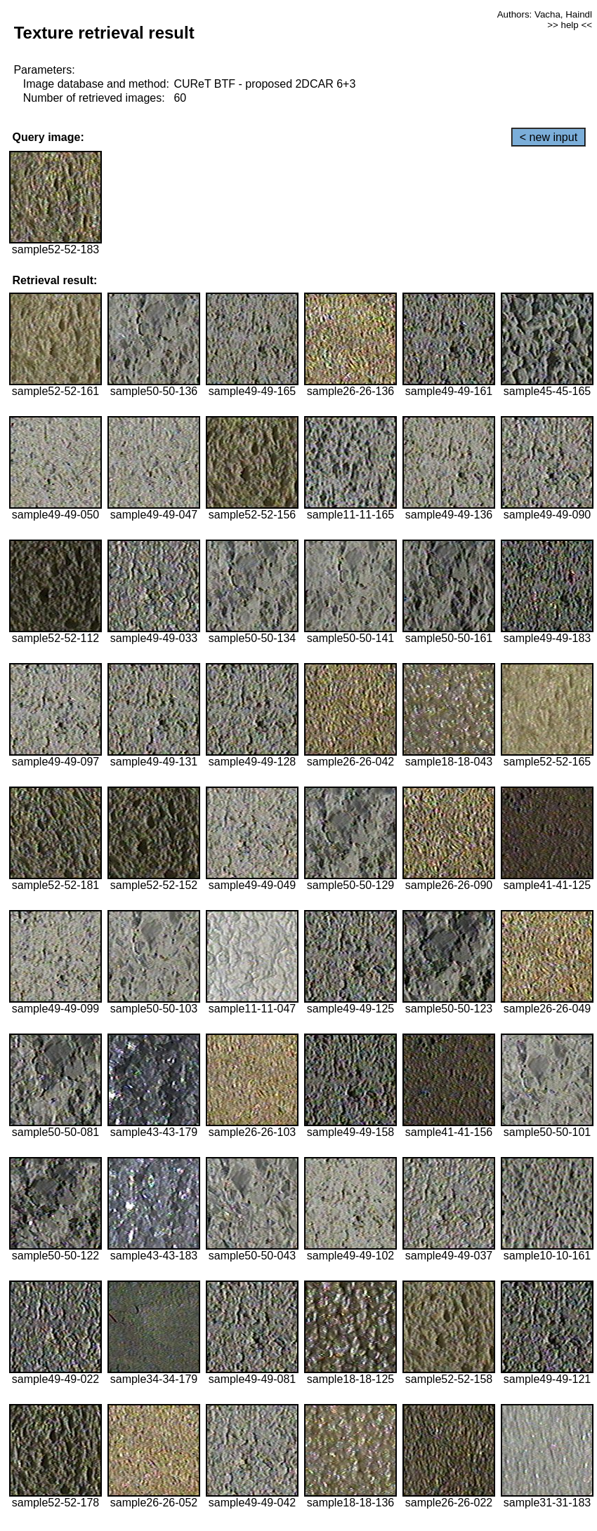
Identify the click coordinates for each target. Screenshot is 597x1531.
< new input (548, 137)
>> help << (569, 25)
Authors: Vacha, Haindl (544, 14)
